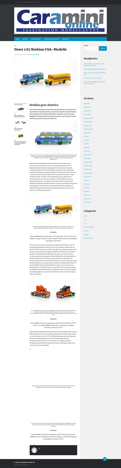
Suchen (86, 45)
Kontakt (38, 2)
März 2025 (87, 151)
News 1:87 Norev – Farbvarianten (93, 78)
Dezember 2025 (88, 118)
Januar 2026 (87, 114)
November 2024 (88, 165)
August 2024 (87, 176)
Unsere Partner (36, 39)
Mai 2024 (86, 187)
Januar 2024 (87, 202)
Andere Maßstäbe (89, 227)
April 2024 (87, 191)
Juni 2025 (86, 140)
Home (17, 39)
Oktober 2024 (87, 169)
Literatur (86, 230)
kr (25, 54)
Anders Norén (25, 465)
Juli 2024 (86, 180)
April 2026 (87, 103)
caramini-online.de (27, 462)
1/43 (85, 219)
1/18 (85, 216)
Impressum (18, 2)
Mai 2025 (86, 143)
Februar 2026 (87, 111)
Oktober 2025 (87, 125)
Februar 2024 (87, 198)
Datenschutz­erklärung (28, 2)
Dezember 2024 (88, 162)
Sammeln (86, 234)
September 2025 (88, 129)
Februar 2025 (87, 154)
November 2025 (88, 121)
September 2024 (88, 173)
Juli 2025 (86, 136)
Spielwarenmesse (88, 238)
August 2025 (87, 132)
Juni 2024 (86, 184)
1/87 (15, 45)
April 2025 (87, 147)
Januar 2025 (87, 158)
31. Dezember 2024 (33, 54)
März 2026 (87, 107)
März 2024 (87, 195)
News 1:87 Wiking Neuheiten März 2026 (94, 69)
